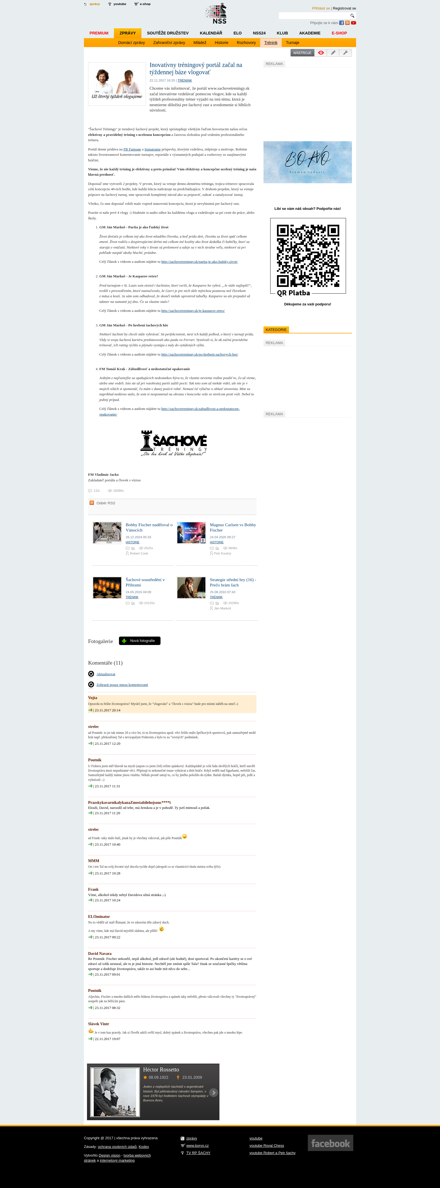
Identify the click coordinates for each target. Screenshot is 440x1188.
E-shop (339, 33)
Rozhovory (246, 42)
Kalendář (211, 33)
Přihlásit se (321, 8)
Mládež (200, 42)
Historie (221, 42)
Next (213, 1092)
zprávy (95, 4)
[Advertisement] (305, 103)
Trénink (271, 42)
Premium (99, 33)
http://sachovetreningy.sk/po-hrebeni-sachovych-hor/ (199, 354)
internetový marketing (117, 1160)
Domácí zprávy (131, 42)
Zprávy (128, 33)
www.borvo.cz (197, 1145)
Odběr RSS (106, 503)
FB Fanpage (132, 149)
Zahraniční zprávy (169, 42)
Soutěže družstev (168, 33)
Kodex (144, 1147)
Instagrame (153, 149)
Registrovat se (344, 8)
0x (133, 548)
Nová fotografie (142, 641)
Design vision (109, 1155)
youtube (120, 4)
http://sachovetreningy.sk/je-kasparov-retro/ (193, 310)
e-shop (145, 4)
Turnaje (292, 42)
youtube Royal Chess (266, 1145)
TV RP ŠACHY (198, 1153)
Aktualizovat (106, 674)
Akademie (309, 33)
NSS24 (259, 33)
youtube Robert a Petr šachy (272, 1153)
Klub (282, 33)
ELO (237, 33)
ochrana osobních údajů (117, 1147)
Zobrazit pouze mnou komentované (122, 685)
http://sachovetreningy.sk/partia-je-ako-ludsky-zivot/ (199, 261)
